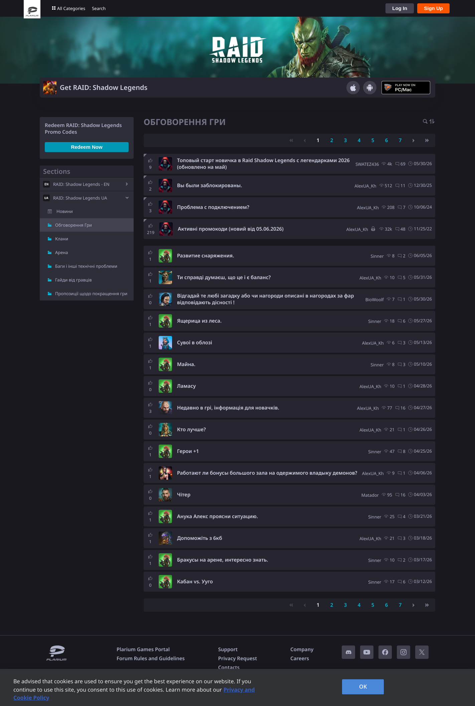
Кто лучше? (191, 429)
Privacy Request (237, 658)
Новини (64, 211)
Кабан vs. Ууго (195, 581)
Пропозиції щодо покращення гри (91, 293)
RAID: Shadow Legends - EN (81, 184)
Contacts (229, 667)
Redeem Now (86, 147)
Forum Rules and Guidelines (151, 658)
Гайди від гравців (73, 280)
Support (228, 649)
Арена (61, 252)
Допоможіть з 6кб (199, 538)
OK (363, 686)
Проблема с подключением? (213, 207)
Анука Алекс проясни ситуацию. (217, 516)
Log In (399, 8)
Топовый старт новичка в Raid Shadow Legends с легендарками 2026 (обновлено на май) (263, 163)
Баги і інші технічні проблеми (86, 266)
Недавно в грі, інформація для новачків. (228, 407)
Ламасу (186, 386)
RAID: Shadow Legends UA (80, 198)
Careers (299, 658)
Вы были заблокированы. (209, 185)
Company (301, 649)
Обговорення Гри (73, 225)
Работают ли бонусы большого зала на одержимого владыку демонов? (267, 473)
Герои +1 (188, 451)
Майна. (186, 364)
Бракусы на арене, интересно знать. (222, 560)
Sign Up (433, 8)
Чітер (183, 494)
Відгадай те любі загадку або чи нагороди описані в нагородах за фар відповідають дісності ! (265, 299)
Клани (61, 239)
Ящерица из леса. (199, 321)
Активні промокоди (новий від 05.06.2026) (231, 229)
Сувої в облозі (194, 342)
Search (99, 8)
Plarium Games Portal (143, 649)
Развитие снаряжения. (205, 255)
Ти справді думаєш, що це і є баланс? (224, 277)
